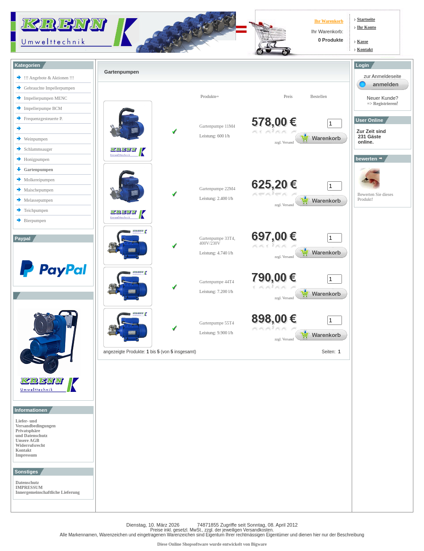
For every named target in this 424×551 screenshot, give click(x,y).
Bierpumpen (35, 220)
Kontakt (365, 49)
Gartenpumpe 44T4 (217, 281)
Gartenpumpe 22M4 (218, 188)
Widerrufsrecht (30, 445)
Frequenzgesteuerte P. (43, 118)
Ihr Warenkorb (328, 21)
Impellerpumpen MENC (45, 98)
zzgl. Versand (284, 143)
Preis (288, 96)
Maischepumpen (38, 190)
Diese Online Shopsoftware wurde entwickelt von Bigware (212, 544)
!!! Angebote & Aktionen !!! (49, 77)
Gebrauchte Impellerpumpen (49, 88)
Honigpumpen (36, 159)
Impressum (26, 455)
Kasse (362, 41)
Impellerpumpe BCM (43, 108)
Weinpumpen (35, 139)
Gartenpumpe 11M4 (217, 126)
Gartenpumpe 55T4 (217, 322)
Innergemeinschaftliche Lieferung (48, 492)
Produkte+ (209, 96)
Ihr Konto (366, 27)
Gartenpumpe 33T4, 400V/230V (218, 241)
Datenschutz (27, 482)
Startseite (366, 19)
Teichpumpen (36, 210)
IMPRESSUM (29, 487)
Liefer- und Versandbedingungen (35, 423)
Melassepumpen (38, 200)
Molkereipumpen (39, 179)
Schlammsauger (38, 149)
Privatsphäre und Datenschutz (31, 433)
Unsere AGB (27, 440)
